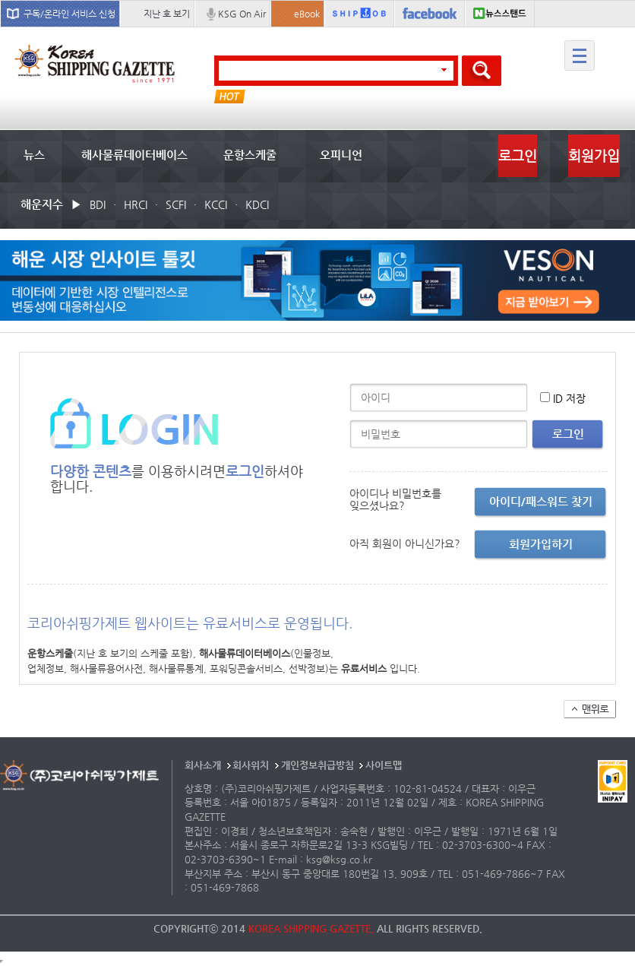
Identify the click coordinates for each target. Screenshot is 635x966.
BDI (98, 204)
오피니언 (341, 154)
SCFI (176, 204)
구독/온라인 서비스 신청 (69, 13)
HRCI (135, 204)
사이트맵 (383, 765)
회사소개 (203, 765)
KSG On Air (242, 13)
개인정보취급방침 (317, 765)
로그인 (517, 155)
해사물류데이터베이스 (134, 154)
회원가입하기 (541, 543)
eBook (307, 13)
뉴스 (34, 154)
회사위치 (250, 765)
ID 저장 (569, 398)
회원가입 (594, 155)
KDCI (257, 204)
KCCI (215, 204)
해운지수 (42, 204)
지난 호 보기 (167, 13)
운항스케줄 (249, 154)
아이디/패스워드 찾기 (540, 501)
